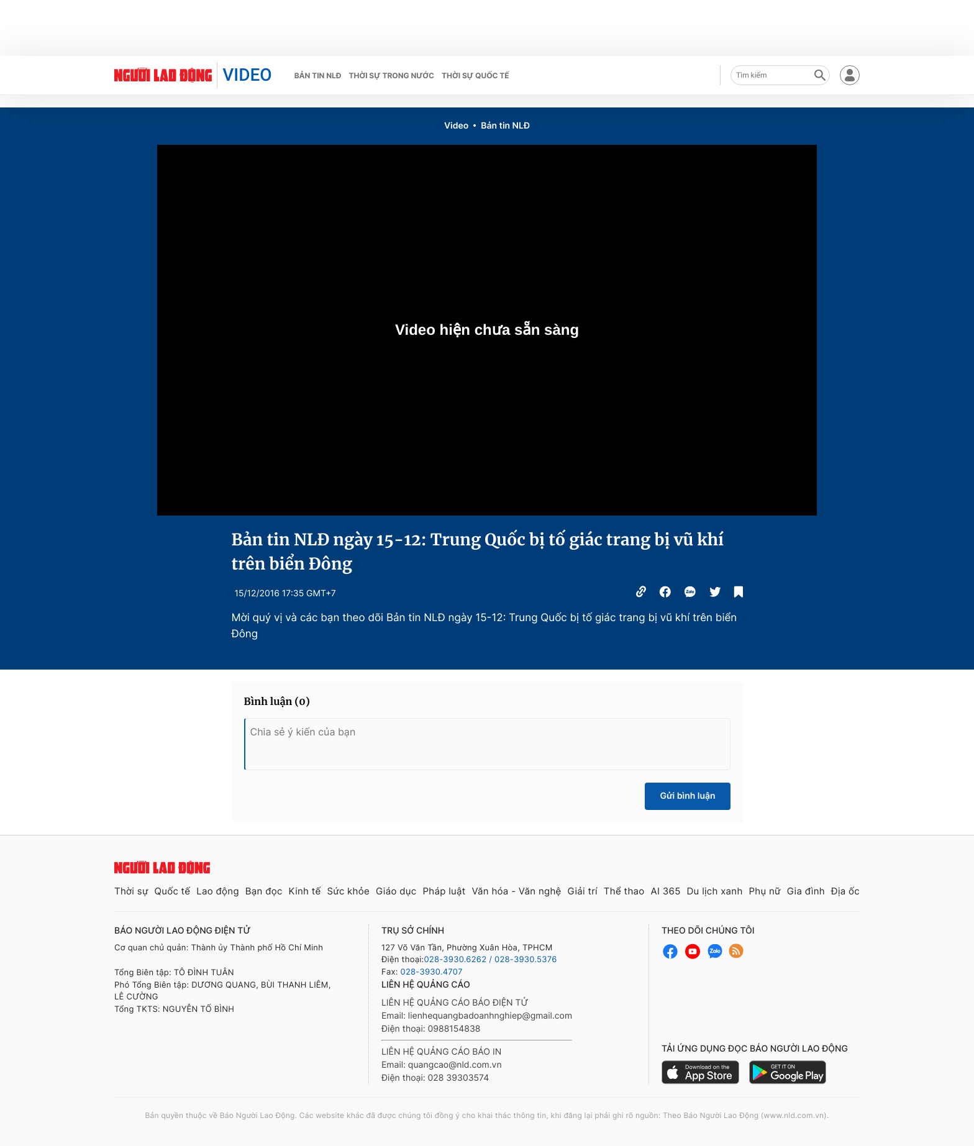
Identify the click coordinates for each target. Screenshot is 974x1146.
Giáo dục (396, 891)
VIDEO (246, 75)
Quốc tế (172, 891)
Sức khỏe (348, 891)
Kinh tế (305, 891)
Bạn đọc (264, 891)
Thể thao (624, 891)
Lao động (217, 891)
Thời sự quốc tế (475, 75)
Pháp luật (443, 891)
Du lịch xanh (715, 891)
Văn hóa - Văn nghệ (516, 891)
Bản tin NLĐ (318, 75)
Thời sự (131, 891)
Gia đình (806, 891)
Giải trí (583, 891)
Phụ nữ (765, 891)
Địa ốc (845, 891)
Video (456, 126)
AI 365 (665, 891)
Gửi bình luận (687, 796)
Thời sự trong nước (391, 75)
